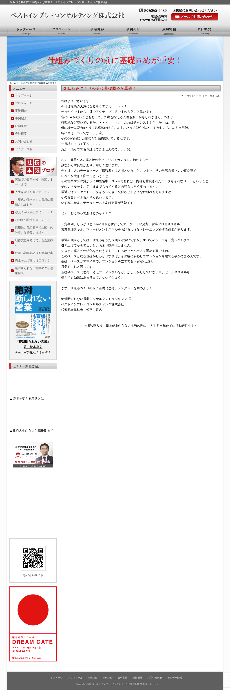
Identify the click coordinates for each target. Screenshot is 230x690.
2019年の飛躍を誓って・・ (32, 220)
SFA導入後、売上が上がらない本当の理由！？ (120, 325)
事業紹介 (97, 30)
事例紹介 (133, 30)
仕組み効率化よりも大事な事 (34, 253)
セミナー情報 (24, 149)
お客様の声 (169, 30)
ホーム (12, 83)
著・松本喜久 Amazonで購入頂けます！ (33, 347)
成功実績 (21, 126)
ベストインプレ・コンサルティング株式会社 (116, 684)
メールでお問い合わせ (196, 16)
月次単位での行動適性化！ (175, 325)
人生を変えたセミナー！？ (32, 192)
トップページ (25, 30)
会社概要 (205, 30)
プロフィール (61, 30)
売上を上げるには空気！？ (32, 260)
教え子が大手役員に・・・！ (34, 212)
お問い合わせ (24, 141)
